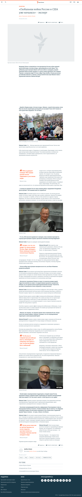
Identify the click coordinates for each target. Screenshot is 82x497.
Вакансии (23, 489)
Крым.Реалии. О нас (25, 479)
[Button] (41, 22)
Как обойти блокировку (6, 492)
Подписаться (4, 484)
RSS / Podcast (4, 489)
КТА (74, 2)
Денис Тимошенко (23, 16)
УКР (70, 2)
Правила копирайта (25, 484)
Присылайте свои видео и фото (8, 479)
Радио (2, 487)
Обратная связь (24, 487)
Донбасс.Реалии (31, 16)
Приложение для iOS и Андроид (8, 482)
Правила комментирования (27, 482)
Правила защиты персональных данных (30, 492)
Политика (22, 6)
